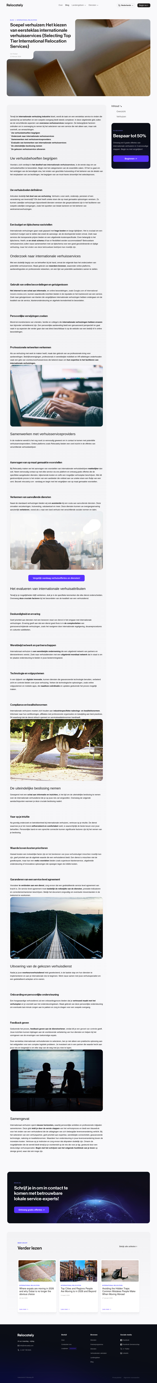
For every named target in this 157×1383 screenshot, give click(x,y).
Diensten (93, 1340)
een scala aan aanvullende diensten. (80, 503)
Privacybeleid (116, 1377)
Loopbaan (64, 1348)
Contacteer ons (66, 1344)
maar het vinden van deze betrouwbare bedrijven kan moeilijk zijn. (48, 247)
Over (63, 1340)
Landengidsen (95, 1357)
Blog (12, 20)
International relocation (27, 20)
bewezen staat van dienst (52, 620)
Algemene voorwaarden (131, 1377)
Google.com (79, 291)
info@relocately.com (26, 1345)
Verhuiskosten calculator (98, 1353)
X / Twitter (126, 1349)
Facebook (126, 1340)
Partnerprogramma (96, 1344)
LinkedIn (125, 1353)
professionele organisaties (63, 714)
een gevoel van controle (87, 1029)
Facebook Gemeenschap (131, 1344)
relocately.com (28, 482)
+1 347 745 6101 (25, 1350)
